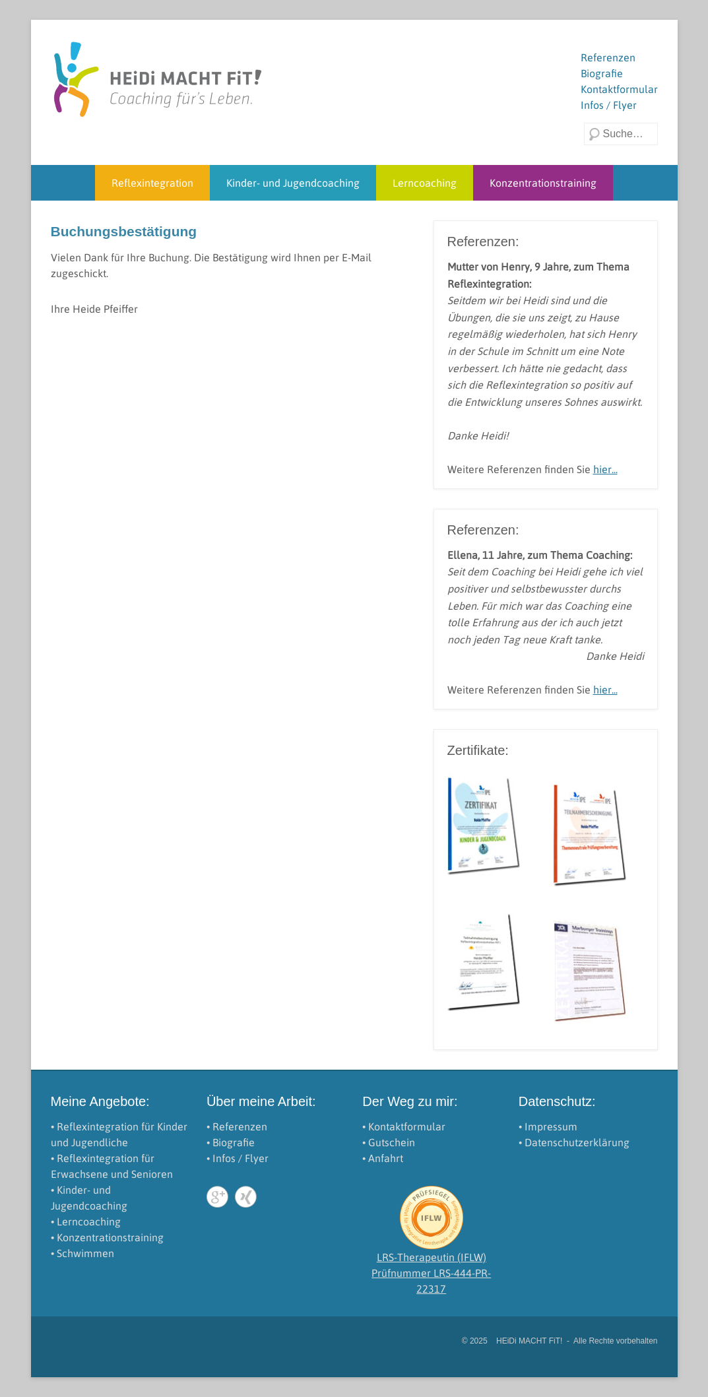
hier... (605, 469)
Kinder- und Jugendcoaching (293, 183)
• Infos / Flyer (238, 1158)
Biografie (602, 73)
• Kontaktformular (403, 1126)
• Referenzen (237, 1126)
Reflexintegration (152, 183)
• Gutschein (388, 1142)
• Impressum (548, 1126)
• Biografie (231, 1142)
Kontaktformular (619, 89)
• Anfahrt (382, 1158)
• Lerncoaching (86, 1221)
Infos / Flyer (609, 105)
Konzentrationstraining (543, 183)
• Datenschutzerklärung (574, 1142)
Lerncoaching (425, 183)
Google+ (217, 1197)
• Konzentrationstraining (107, 1237)
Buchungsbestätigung (124, 231)
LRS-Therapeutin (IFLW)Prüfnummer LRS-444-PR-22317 (431, 1273)
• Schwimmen (82, 1253)
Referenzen (608, 57)
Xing (246, 1197)
